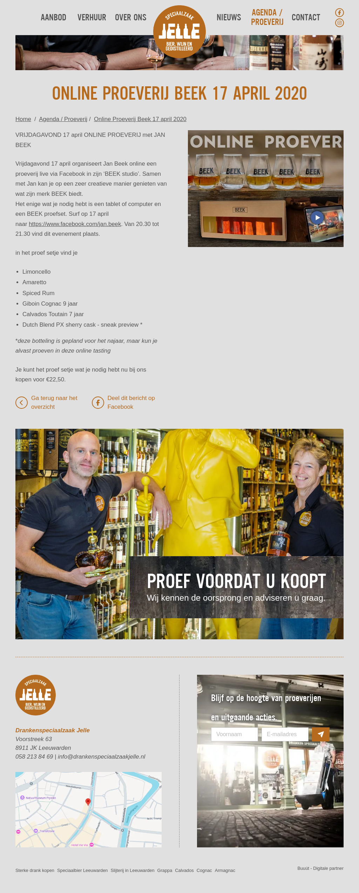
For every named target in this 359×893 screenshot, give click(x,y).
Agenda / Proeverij (267, 17)
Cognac (204, 870)
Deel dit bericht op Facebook (123, 402)
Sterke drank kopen (34, 870)
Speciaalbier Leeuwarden (82, 870)
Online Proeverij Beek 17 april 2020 (140, 119)
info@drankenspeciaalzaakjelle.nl (101, 756)
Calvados (184, 870)
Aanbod (53, 17)
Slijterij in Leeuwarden (132, 870)
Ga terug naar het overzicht (46, 402)
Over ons (130, 17)
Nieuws (229, 17)
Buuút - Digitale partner (320, 868)
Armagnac (225, 870)
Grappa (164, 870)
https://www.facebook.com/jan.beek (75, 224)
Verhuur (91, 17)
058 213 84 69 (34, 756)
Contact (306, 17)
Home (23, 119)
